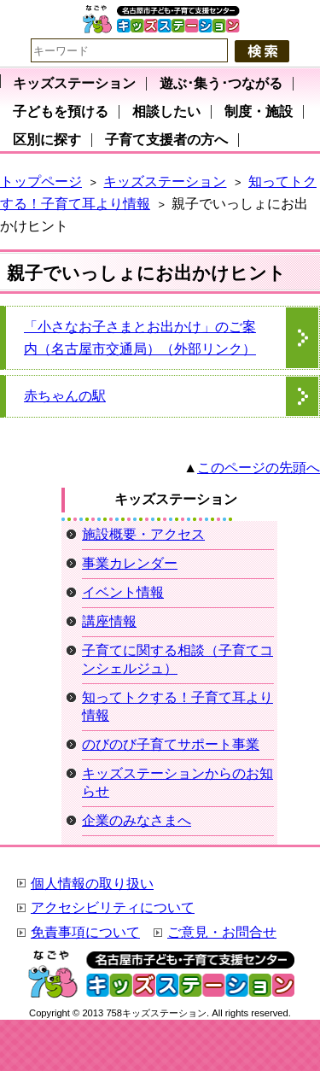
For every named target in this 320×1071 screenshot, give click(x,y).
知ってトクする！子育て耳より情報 (177, 706)
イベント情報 (123, 592)
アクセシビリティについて (113, 907)
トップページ (41, 181)
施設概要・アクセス (143, 534)
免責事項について (85, 932)
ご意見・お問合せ (221, 932)
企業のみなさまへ (136, 820)
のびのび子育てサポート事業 (170, 744)
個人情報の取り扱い (92, 883)
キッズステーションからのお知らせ (177, 782)
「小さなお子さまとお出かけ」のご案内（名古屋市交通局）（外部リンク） (140, 337)
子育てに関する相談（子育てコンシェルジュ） (177, 659)
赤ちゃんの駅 (65, 396)
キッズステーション (164, 181)
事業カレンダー (129, 563)
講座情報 (109, 621)
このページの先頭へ (258, 467)
